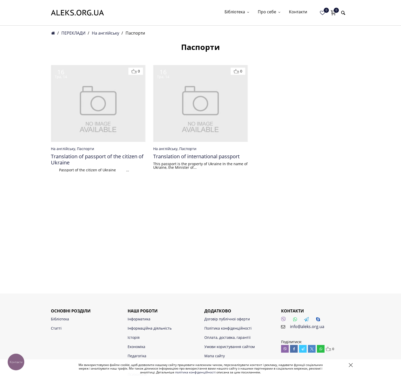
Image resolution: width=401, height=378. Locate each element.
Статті (56, 328)
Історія (134, 337)
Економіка (136, 346)
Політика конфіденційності (228, 328)
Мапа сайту (214, 355)
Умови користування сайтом (229, 346)
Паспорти (85, 148)
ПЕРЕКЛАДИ (73, 33)
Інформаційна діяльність (150, 328)
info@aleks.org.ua (307, 326)
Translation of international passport (196, 156)
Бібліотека (237, 12)
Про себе (269, 12)
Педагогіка (137, 355)
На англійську (105, 33)
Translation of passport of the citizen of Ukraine (97, 159)
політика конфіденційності (195, 372)
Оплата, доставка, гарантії (227, 337)
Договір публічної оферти (227, 319)
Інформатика (139, 319)
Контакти (298, 12)
